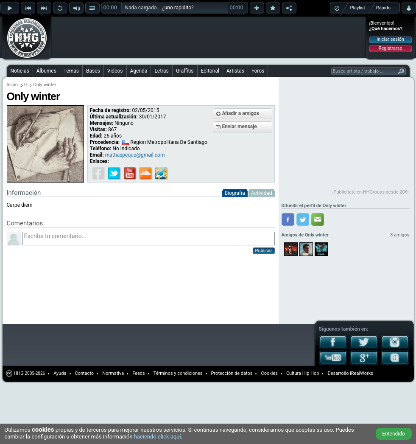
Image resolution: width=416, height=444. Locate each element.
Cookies (269, 373)
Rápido (383, 8)
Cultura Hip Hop (302, 373)
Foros (257, 71)
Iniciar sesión (390, 39)
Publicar (263, 250)
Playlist (357, 8)
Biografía (235, 193)
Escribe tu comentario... (148, 238)
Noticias (20, 71)
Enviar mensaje (239, 126)
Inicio (12, 84)
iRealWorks (361, 373)
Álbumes (46, 71)
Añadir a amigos (241, 113)
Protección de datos (232, 373)
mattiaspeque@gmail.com (135, 155)
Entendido (393, 434)
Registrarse (390, 48)
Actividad (261, 193)
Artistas (235, 71)
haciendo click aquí (157, 436)
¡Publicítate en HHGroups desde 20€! (370, 192)
